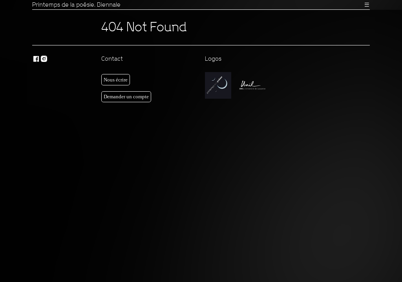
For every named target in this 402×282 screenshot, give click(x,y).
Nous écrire (116, 80)
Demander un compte (126, 96)
